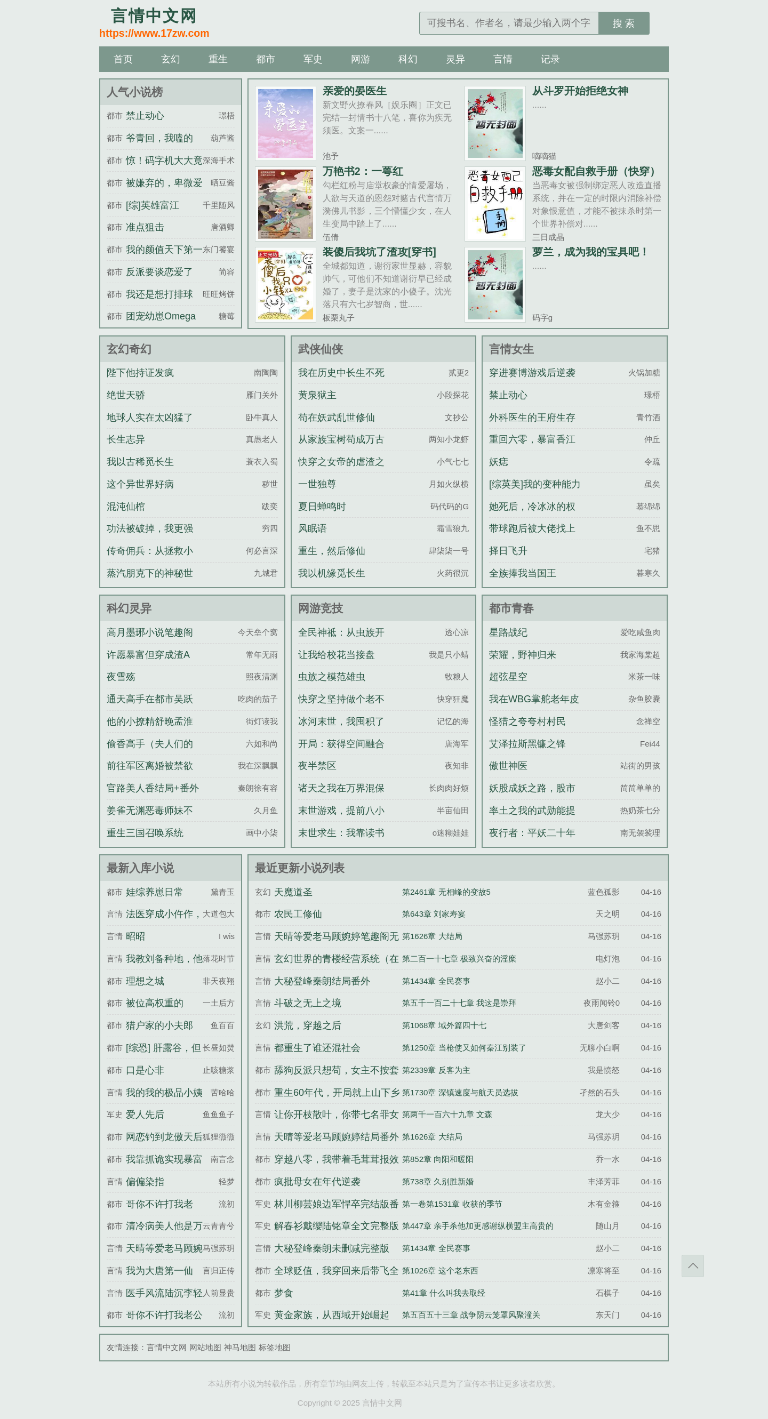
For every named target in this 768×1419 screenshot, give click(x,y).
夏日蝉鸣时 (322, 506)
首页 (123, 59)
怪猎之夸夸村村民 (527, 721)
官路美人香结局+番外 (153, 788)
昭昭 (135, 936)
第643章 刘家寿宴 (434, 913)
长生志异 (126, 439)
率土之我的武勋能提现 (532, 820)
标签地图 (275, 1347)
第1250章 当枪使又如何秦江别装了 (464, 1047)
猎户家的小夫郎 (159, 1025)
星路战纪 (508, 632)
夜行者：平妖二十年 (532, 833)
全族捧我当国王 (522, 573)
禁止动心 (145, 115)
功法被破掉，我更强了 (150, 538)
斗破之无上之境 (307, 1003)
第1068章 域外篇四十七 (444, 1025)
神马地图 (240, 1347)
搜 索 (624, 23)
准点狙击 (145, 227)
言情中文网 (167, 1347)
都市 (265, 59)
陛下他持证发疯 (140, 372)
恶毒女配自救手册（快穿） (596, 171)
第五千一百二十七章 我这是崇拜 (459, 1002)
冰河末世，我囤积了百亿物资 (341, 731)
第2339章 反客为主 (436, 1070)
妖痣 (498, 461)
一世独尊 (317, 484)
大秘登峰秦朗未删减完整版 (331, 1248)
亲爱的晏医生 (355, 91)
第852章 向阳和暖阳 (438, 1159)
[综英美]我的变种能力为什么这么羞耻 (535, 494)
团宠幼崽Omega (161, 316)
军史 (313, 59)
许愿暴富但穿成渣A (148, 655)
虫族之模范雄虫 (331, 676)
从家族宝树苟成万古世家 (341, 449)
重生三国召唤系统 (145, 833)
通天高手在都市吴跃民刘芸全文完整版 (150, 709)
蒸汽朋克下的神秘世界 (150, 583)
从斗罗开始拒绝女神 (580, 91)
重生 (218, 59)
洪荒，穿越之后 (307, 1025)
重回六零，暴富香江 (532, 439)
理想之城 (145, 981)
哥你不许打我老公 (164, 1315)
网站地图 (205, 1347)
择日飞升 (508, 551)
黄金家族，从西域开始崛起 (331, 1315)
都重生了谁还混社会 (317, 1048)
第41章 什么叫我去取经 (443, 1292)
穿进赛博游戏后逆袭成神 (532, 382)
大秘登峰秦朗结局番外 (322, 981)
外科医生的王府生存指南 (532, 427)
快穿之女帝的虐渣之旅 (341, 471)
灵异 (455, 59)
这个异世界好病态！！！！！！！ (145, 494)
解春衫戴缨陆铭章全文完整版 (336, 1226)
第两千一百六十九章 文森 (447, 1114)
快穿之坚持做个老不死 (341, 709)
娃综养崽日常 (154, 892)
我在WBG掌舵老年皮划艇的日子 (534, 709)
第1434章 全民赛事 (436, 980)
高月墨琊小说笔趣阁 (150, 632)
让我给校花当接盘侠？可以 (336, 664)
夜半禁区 (317, 765)
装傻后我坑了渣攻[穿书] (379, 252)
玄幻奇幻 (129, 349)
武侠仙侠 (320, 349)
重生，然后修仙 (331, 551)
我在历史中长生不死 (341, 372)
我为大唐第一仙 (159, 1270)
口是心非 (145, 1070)
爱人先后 (145, 1114)
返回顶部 (693, 1266)
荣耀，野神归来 (522, 655)
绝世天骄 (126, 395)
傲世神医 (508, 765)
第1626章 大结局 (432, 936)
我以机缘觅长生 (331, 573)
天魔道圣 (293, 892)
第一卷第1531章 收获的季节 (452, 1203)
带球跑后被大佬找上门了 (532, 538)
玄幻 (170, 59)
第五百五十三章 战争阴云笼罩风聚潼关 (471, 1314)
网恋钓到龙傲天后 (164, 1137)
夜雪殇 (121, 676)
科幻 (408, 59)
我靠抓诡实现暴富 (164, 1159)
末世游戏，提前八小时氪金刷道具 (341, 820)
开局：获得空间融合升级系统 (341, 753)
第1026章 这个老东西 (440, 1270)
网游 (360, 59)
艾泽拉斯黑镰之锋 (527, 744)
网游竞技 (320, 608)
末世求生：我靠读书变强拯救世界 (341, 842)
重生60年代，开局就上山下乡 (337, 1092)
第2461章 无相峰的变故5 (446, 891)
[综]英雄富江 (152, 205)
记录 (550, 59)
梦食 (283, 1293)
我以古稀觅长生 (140, 461)
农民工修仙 (298, 914)
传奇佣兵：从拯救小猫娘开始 (150, 560)
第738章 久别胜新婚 (438, 1181)
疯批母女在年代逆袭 (317, 1181)
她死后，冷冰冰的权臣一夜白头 (532, 516)
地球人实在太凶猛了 (150, 417)
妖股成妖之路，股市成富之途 (532, 798)
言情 (503, 59)
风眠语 (312, 528)
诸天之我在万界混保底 (341, 798)
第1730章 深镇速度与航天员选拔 (460, 1092)
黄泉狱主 (317, 395)
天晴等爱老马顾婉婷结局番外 (336, 1137)
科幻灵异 (129, 608)
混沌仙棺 (126, 506)
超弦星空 (508, 676)
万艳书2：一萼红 (363, 171)
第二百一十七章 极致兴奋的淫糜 (459, 958)
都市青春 (511, 608)
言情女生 (511, 349)
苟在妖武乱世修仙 (336, 417)
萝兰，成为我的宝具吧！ (591, 252)
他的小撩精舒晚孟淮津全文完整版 (150, 731)
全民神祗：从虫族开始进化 (341, 642)
